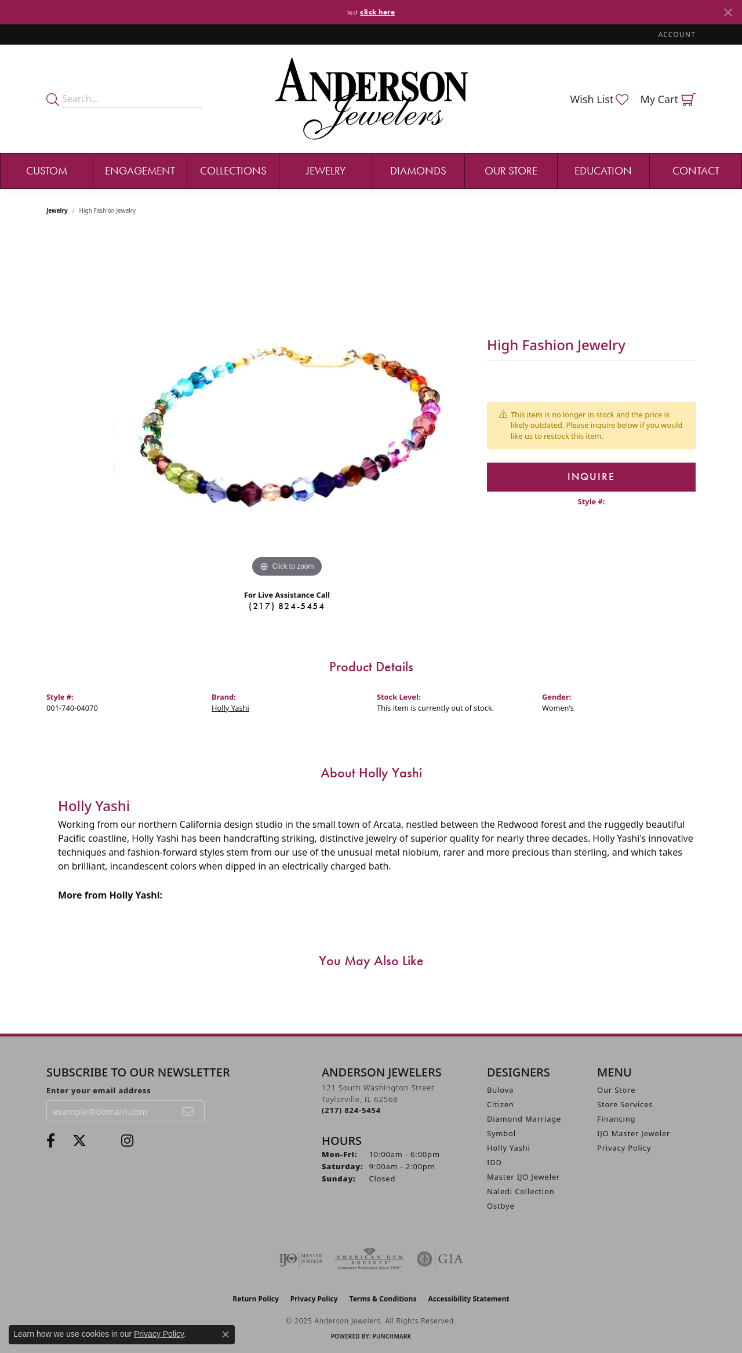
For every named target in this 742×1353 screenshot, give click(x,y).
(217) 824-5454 (287, 606)
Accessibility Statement (468, 1299)
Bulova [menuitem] (500, 1090)
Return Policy (255, 1299)
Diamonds (418, 170)
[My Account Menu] (677, 34)
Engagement (140, 170)
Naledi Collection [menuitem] (521, 1191)
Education (603, 170)
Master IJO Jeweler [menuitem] (523, 1177)
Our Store (511, 170)
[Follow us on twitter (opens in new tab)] (79, 1141)
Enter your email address (98, 1090)
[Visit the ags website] (369, 1259)
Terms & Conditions (383, 1299)
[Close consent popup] (225, 1334)
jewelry (57, 210)
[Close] (728, 12)
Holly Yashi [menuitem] (508, 1148)
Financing (616, 1119)
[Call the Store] (351, 1110)
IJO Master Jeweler (633, 1133)
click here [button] (377, 12)
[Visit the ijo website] (300, 1259)
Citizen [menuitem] (500, 1104)
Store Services (625, 1104)
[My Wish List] (599, 99)
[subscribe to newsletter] (188, 1111)
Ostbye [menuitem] (501, 1206)
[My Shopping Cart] (668, 99)
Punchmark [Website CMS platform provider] (392, 1336)
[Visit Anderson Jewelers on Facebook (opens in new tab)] (51, 1141)
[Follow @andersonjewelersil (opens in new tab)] (127, 1141)
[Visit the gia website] (440, 1259)
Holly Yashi (230, 708)
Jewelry (325, 170)
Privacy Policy (624, 1148)
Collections (233, 170)
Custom (46, 170)
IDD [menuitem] (494, 1162)
